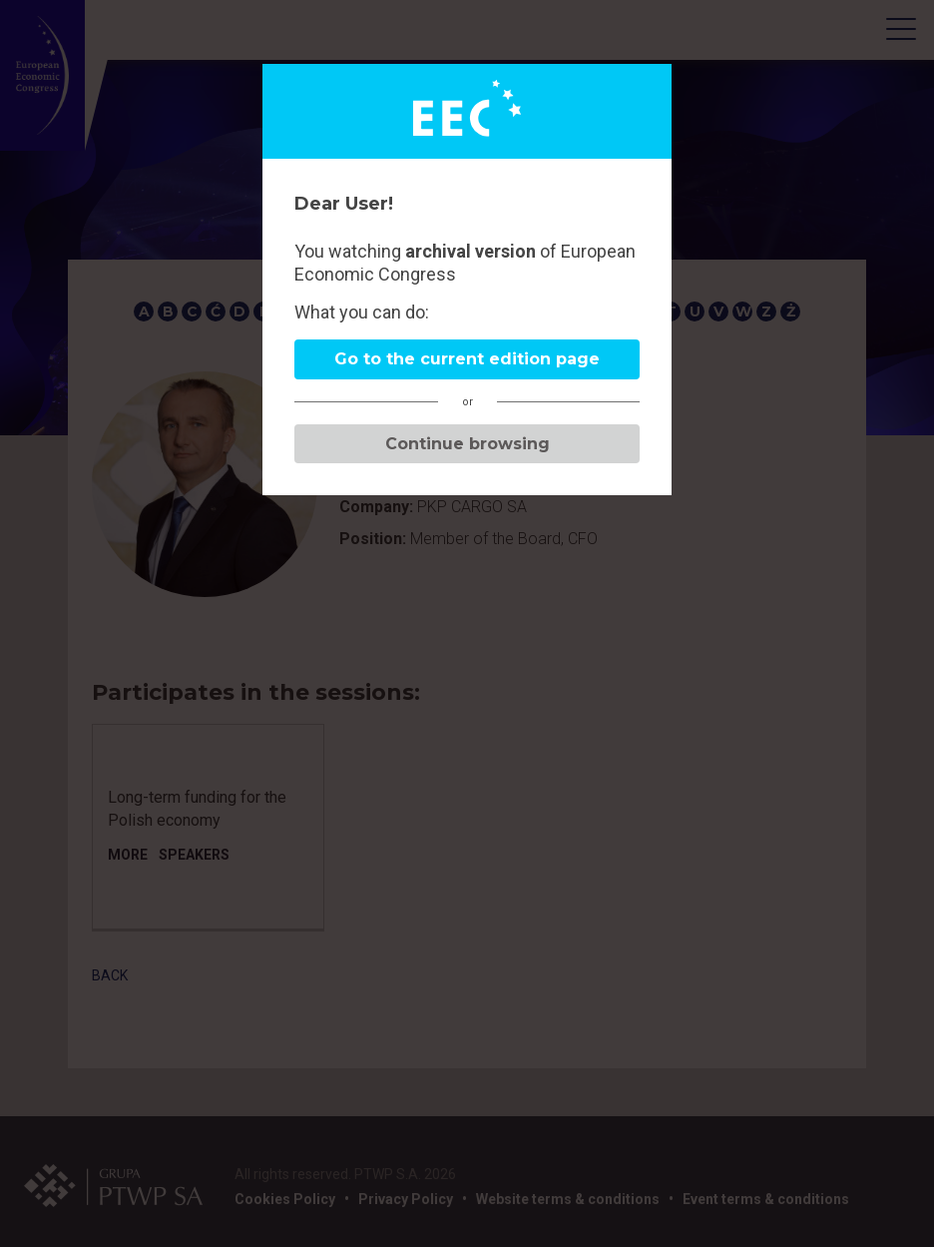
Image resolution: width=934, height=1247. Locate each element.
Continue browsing (467, 443)
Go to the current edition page (467, 358)
